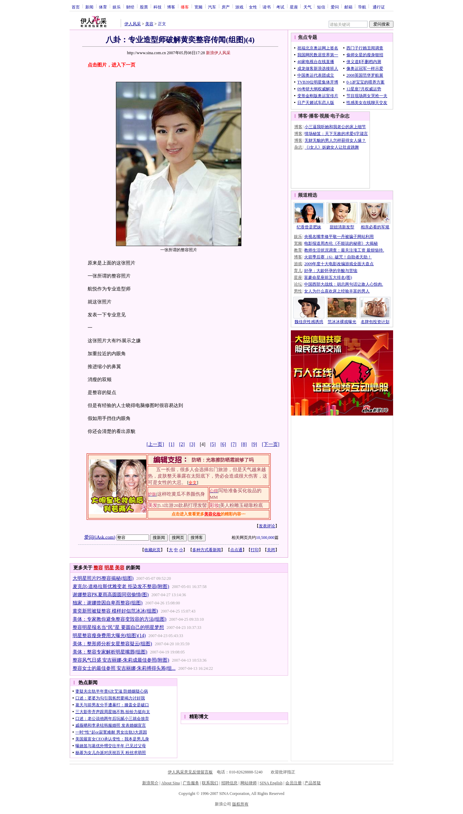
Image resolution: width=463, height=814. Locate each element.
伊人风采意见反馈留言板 (190, 772)
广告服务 (191, 783)
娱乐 (117, 7)
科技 (157, 7)
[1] (171, 444)
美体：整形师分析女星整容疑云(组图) (112, 643)
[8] (244, 444)
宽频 (198, 7)
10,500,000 (265, 537)
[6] (223, 444)
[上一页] (155, 444)
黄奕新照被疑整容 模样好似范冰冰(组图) (115, 611)
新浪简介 (150, 783)
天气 (307, 7)
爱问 (335, 7)
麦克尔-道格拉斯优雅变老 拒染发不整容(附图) (121, 586)
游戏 (239, 7)
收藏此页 (152, 549)
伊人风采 (132, 23)
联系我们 (210, 783)
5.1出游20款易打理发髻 (183, 505)
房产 (226, 7)
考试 (280, 7)
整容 (98, 567)
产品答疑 (312, 783)
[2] (181, 444)
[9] (254, 444)
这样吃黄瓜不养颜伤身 (181, 494)
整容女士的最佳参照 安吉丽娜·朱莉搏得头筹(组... (124, 668)
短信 (321, 7)
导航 (362, 7)
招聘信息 (229, 783)
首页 (76, 7)
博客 (171, 7)
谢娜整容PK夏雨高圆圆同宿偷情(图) (111, 594)
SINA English (270, 783)
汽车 (212, 7)
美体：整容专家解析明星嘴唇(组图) (110, 651)
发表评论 (267, 526)
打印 (255, 549)
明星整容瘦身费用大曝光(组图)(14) (109, 635)
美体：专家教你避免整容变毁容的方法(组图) (119, 619)
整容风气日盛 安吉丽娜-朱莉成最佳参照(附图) (121, 660)
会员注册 (293, 783)
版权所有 (240, 804)
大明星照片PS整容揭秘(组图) (103, 578)
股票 (144, 7)
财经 (130, 7)
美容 (149, 23)
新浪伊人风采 (218, 52)
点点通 (236, 549)
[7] (233, 444)
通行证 (379, 7)
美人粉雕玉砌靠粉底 (241, 505)
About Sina (170, 783)
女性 (253, 7)
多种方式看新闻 (206, 549)
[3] (192, 444)
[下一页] (270, 444)
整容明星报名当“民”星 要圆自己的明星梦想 (118, 627)
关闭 (271, 549)
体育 (103, 7)
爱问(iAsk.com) (99, 537)
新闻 (89, 7)
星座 (294, 7)
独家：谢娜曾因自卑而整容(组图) (108, 602)
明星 (109, 567)
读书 (267, 7)
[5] (212, 444)
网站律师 (248, 783)
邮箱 (348, 7)
